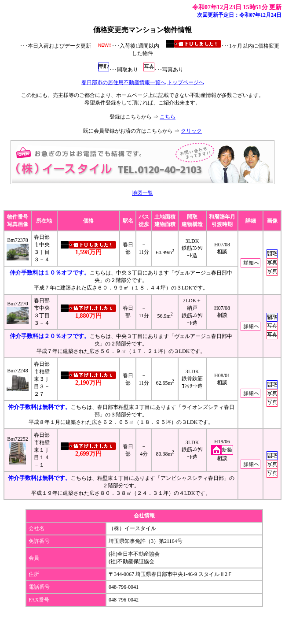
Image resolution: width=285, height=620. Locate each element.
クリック (191, 131)
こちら (167, 117)
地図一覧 (142, 193)
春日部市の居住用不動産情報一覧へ (123, 82)
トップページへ (185, 82)
